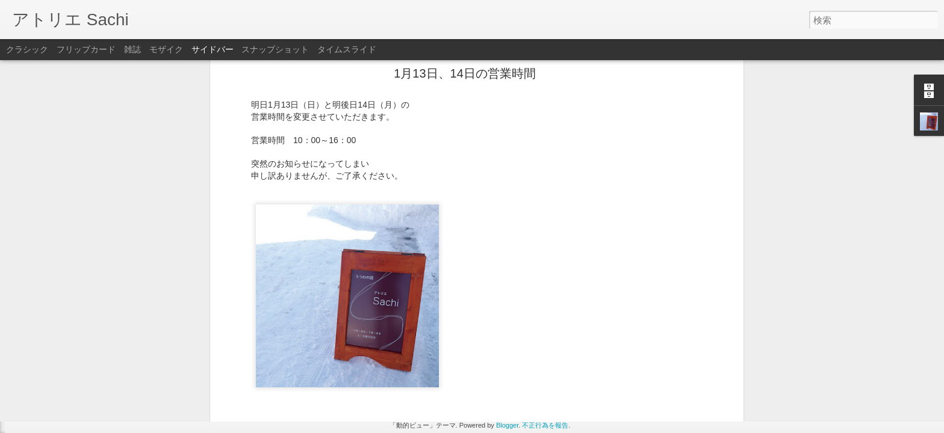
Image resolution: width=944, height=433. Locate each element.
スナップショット (275, 49)
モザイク (166, 49)
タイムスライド (346, 49)
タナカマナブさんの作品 (69, 398)
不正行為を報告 (545, 425)
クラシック (27, 49)
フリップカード (86, 49)
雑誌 (132, 49)
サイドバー (212, 49)
